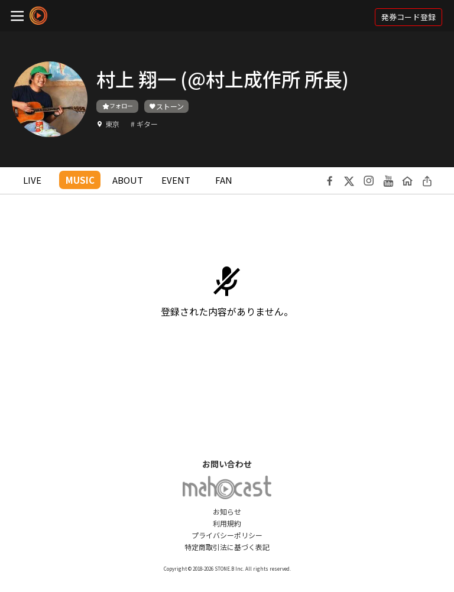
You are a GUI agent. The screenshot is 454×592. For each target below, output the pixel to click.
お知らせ (227, 511)
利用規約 (227, 523)
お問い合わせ (227, 464)
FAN (223, 180)
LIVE (32, 180)
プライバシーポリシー (227, 535)
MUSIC (80, 180)
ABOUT (127, 180)
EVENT (175, 180)
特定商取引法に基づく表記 (227, 547)
